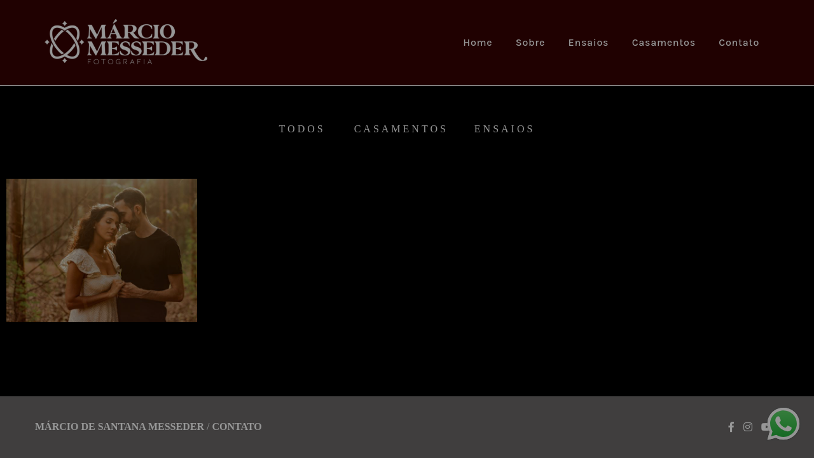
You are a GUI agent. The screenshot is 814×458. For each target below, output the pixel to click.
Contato (739, 42)
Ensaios (589, 42)
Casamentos (664, 42)
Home (477, 42)
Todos (302, 129)
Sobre (530, 42)
